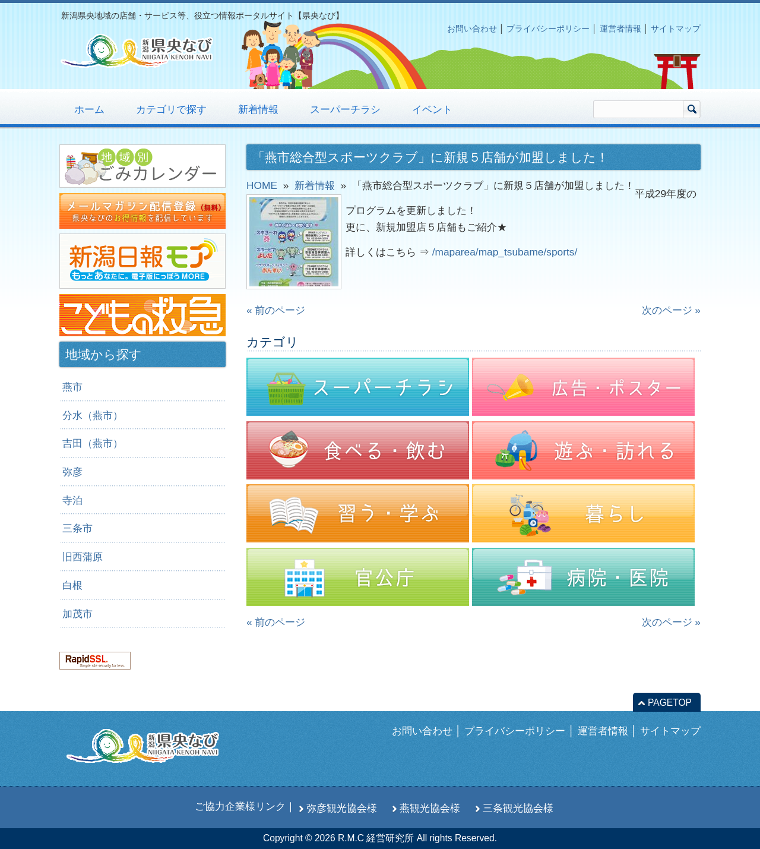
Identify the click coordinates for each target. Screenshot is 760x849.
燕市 (72, 387)
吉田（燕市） (92, 443)
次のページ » (671, 310)
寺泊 (72, 500)
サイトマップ (676, 28)
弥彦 (72, 472)
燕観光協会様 (430, 808)
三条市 (77, 528)
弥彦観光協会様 (341, 808)
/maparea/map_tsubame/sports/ (505, 252)
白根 (72, 585)
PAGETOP (670, 702)
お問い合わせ (472, 28)
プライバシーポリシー (548, 28)
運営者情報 (620, 28)
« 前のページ (275, 310)
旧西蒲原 (82, 557)
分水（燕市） (92, 415)
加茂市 (77, 614)
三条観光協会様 (518, 808)
